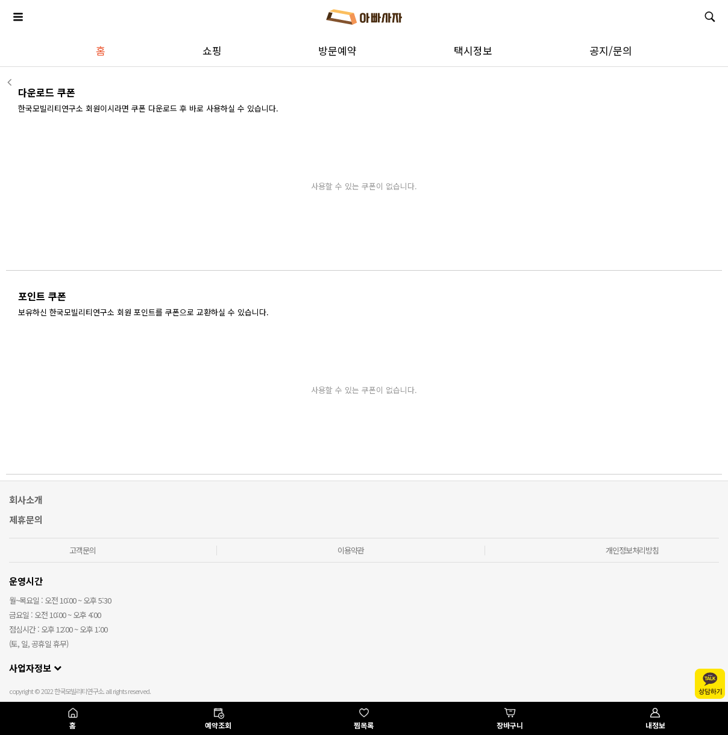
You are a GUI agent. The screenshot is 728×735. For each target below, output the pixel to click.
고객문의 (82, 550)
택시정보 (473, 50)
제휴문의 (26, 519)
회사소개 (26, 499)
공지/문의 (610, 50)
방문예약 (337, 50)
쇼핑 (212, 50)
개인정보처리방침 (632, 550)
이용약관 (350, 550)
